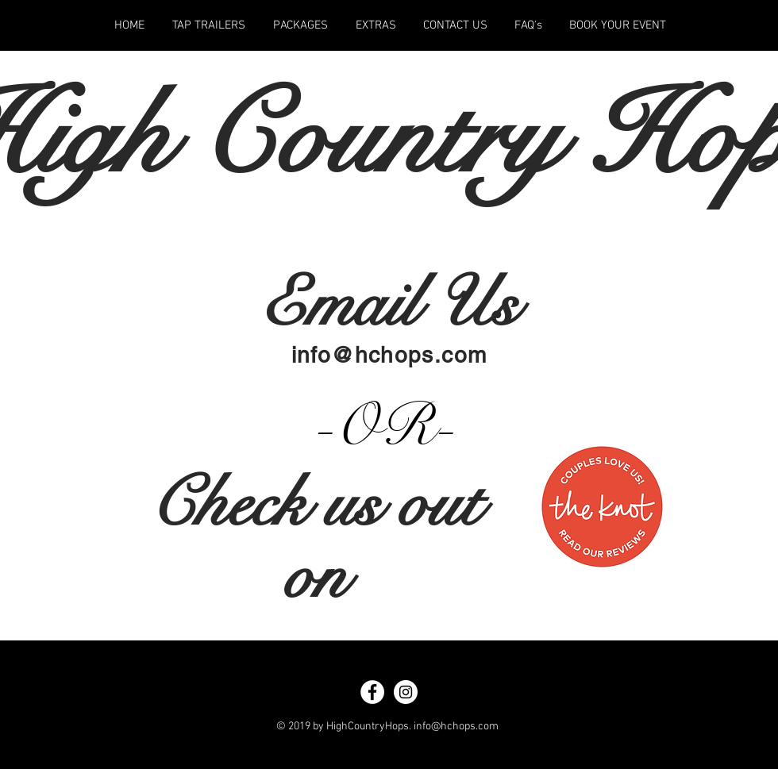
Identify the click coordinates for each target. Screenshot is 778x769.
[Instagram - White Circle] (406, 692)
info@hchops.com (389, 354)
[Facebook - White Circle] (372, 692)
